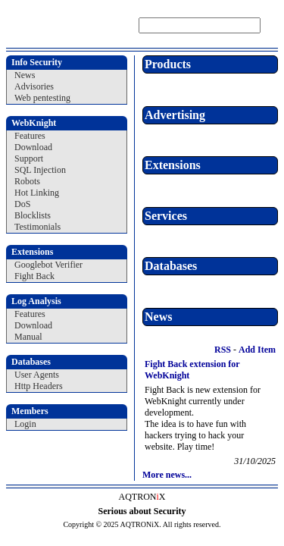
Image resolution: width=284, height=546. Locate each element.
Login (25, 424)
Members (29, 411)
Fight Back (34, 276)
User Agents (36, 374)
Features (29, 135)
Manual (28, 336)
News (24, 75)
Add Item (257, 349)
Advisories (34, 86)
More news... (167, 474)
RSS (221, 349)
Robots (27, 181)
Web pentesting (42, 98)
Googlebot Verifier (48, 264)
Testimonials (37, 226)
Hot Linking (36, 192)
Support (28, 158)
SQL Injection (40, 170)
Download (33, 147)
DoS (22, 204)
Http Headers (38, 386)
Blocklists (32, 215)
